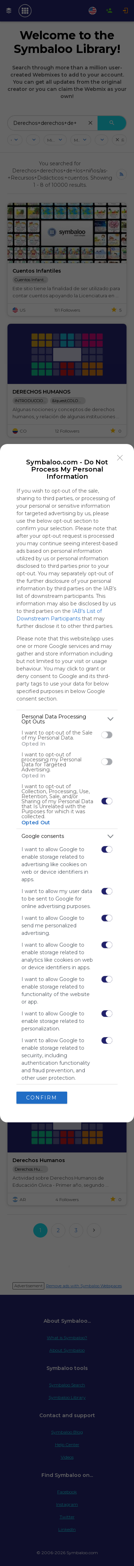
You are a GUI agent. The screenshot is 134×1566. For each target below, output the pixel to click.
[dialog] (67, 783)
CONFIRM (41, 1097)
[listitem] (67, 719)
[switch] (107, 734)
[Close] (120, 458)
